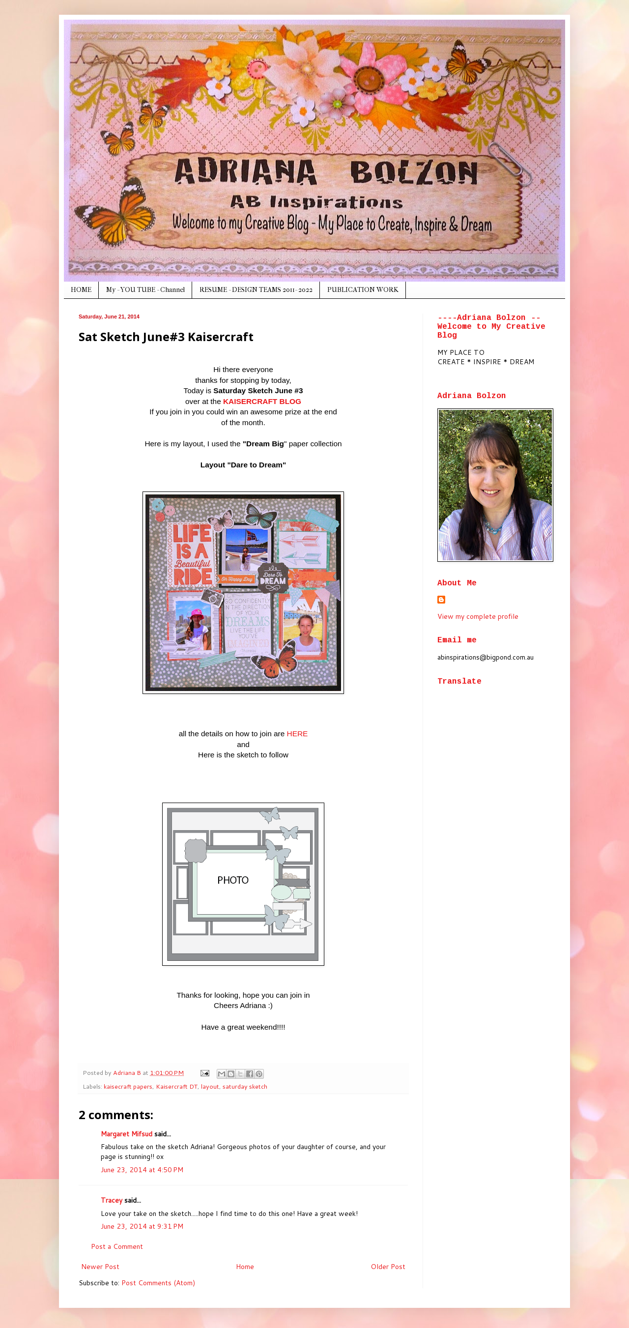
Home (245, 1266)
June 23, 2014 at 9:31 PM (142, 1226)
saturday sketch (245, 1086)
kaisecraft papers (128, 1086)
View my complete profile (477, 616)
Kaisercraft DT (177, 1086)
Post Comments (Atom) (158, 1283)
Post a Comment (117, 1246)
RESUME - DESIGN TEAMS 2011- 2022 (256, 290)
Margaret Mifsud (126, 1134)
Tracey (111, 1200)
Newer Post (100, 1266)
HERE (297, 733)
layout (210, 1086)
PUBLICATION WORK (363, 290)
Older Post (388, 1266)
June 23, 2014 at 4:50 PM (142, 1170)
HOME (81, 290)
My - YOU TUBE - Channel (145, 290)
